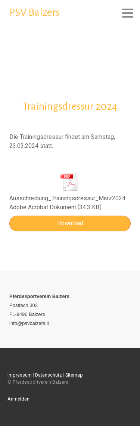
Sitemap (74, 375)
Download (70, 223)
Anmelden (18, 399)
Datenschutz (48, 375)
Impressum (19, 375)
